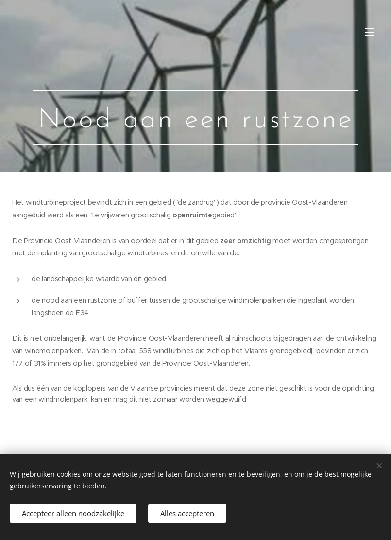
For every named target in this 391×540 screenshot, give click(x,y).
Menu (369, 32)
